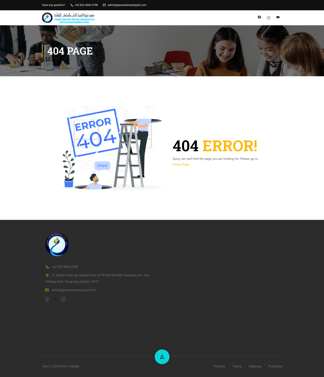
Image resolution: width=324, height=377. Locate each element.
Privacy (219, 366)
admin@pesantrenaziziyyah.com (124, 5)
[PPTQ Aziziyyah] (222, 283)
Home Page (181, 164)
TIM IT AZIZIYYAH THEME (60, 366)
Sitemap (255, 366)
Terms (237, 366)
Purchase (275, 366)
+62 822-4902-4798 (84, 5)
